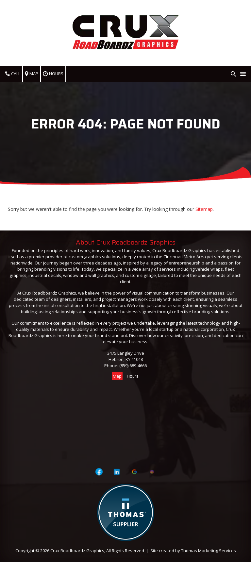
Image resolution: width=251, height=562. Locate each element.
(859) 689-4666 (133, 365)
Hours (133, 376)
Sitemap (204, 209)
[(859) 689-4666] (13, 74)
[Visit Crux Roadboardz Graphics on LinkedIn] (117, 472)
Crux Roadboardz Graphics (77, 550)
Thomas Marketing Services (208, 550)
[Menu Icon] (243, 74)
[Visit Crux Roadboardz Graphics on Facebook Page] (98, 471)
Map (117, 376)
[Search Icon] (233, 74)
